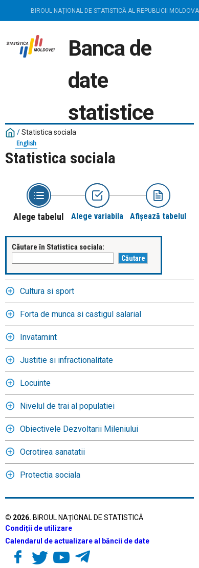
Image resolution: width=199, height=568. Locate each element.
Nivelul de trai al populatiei (67, 406)
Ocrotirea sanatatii (52, 452)
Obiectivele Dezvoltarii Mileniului (79, 429)
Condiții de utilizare (38, 528)
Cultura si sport (47, 291)
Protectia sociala (50, 475)
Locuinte (35, 383)
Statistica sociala (48, 132)
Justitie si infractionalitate (66, 360)
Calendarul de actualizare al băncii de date (77, 541)
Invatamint (38, 337)
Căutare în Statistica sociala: (58, 247)
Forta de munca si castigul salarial (80, 314)
